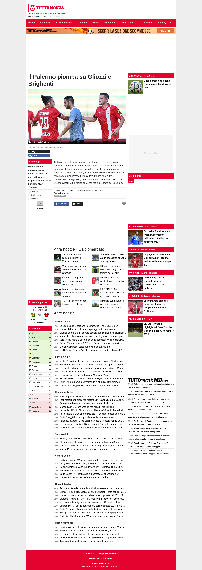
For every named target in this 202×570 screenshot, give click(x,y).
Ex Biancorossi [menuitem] (64, 22)
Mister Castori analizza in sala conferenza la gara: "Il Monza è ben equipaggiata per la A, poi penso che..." (114, 361)
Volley (132, 272)
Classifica (34, 328)
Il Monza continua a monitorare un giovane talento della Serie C (111, 269)
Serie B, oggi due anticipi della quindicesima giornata (87, 417)
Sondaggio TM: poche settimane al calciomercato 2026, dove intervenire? (97, 506)
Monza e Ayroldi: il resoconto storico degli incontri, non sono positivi (94, 445)
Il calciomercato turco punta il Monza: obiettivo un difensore (112, 281)
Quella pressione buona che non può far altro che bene (157, 84)
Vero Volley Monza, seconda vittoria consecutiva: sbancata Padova (94, 340)
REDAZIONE (94, 558)
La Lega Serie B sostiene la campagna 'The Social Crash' (89, 326)
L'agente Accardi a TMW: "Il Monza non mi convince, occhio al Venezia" (96, 499)
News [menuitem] (96, 22)
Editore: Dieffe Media (101, 563)
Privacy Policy (109, 553)
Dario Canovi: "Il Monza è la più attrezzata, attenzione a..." (89, 474)
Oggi (131, 181)
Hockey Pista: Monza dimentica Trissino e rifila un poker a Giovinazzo (95, 438)
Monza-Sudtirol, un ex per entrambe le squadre (84, 477)
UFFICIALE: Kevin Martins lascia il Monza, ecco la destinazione (112, 292)
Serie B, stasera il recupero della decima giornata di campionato (92, 509)
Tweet (77, 203)
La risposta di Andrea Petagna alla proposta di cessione (74, 292)
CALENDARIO (107, 558)
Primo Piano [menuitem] (127, 22)
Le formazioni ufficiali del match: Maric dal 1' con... (85, 375)
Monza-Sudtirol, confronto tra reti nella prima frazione (87, 407)
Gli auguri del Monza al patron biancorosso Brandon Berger (90, 442)
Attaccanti (35, 199)
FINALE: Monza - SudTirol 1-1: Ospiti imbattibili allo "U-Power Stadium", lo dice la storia (104, 371)
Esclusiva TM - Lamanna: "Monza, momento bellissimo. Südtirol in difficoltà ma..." (101, 516)
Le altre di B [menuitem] (146, 22)
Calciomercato (67, 190)
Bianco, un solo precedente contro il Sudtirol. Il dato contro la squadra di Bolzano (101, 492)
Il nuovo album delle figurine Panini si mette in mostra (87, 541)
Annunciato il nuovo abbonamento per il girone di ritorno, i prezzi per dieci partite (100, 336)
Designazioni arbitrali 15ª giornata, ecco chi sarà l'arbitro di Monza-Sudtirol (98, 463)
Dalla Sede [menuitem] (110, 22)
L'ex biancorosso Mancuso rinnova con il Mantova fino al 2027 (91, 467)
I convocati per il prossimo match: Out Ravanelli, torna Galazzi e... (93, 400)
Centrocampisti (37, 195)
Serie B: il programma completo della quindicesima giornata (90, 382)
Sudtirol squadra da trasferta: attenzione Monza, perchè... (89, 530)
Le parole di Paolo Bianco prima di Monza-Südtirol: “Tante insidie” (93, 410)
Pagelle (133, 249)
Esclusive (134, 226)
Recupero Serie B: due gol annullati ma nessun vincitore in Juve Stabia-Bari (98, 488)
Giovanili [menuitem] (83, 22)
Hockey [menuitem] (162, 22)
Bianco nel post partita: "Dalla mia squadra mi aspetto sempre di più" (95, 364)
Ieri (137, 181)
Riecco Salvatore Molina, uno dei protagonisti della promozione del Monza (97, 378)
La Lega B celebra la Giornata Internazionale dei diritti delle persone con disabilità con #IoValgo (108, 534)
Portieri (34, 187)
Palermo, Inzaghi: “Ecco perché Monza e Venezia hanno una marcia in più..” (98, 421)
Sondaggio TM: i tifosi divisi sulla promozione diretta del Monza (92, 527)
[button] (40, 203)
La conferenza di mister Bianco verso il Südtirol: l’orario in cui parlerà (95, 424)
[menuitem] (171, 23)
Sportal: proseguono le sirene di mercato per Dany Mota (73, 281)
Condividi (61, 203)
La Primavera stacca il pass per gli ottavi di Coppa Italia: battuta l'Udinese (97, 537)
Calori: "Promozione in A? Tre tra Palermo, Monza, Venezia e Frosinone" (97, 343)
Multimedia (135, 319)
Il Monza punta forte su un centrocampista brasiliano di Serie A (112, 304)
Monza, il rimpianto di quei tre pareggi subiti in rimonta (87, 329)
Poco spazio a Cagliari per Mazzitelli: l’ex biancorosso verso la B (92, 414)
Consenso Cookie (94, 553)
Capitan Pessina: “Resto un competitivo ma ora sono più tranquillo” (94, 427)
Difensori (34, 191)
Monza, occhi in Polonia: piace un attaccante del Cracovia (74, 269)
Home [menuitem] (31, 22)
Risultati (40, 208)
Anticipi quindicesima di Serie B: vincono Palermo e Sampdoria (91, 396)
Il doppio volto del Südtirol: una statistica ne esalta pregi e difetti (92, 512)
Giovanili (134, 296)
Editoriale (134, 76)
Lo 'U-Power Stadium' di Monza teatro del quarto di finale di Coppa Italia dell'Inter (101, 350)
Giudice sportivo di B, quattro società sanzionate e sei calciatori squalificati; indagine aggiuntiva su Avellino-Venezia (118, 333)
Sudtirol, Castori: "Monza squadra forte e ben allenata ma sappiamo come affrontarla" (103, 460)
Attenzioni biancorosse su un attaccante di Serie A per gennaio (113, 258)
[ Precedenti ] (39, 322)
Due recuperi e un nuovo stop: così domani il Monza (86, 403)
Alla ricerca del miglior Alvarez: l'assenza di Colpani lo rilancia (90, 502)
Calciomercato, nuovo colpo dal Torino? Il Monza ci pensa (73, 258)
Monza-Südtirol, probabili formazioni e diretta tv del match (89, 385)
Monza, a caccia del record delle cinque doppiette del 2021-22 (91, 495)
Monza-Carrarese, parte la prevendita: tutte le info (85, 346)
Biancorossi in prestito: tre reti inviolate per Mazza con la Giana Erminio (96, 470)
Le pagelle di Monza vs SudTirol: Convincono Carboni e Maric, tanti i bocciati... (100, 368)
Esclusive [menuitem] (45, 22)
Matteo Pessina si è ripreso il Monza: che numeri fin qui (88, 449)
